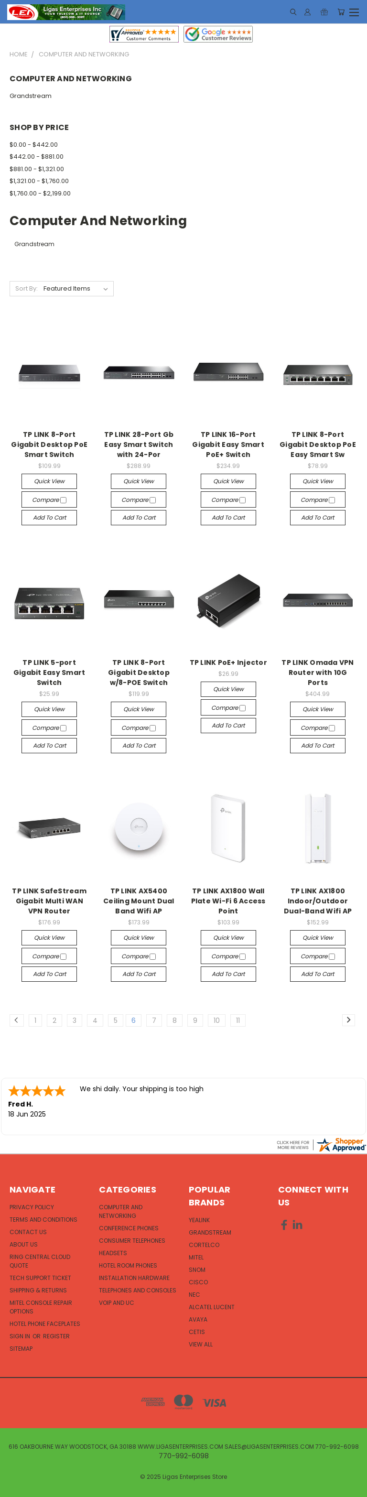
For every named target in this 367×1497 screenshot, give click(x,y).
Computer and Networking (120, 1211)
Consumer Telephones (132, 1241)
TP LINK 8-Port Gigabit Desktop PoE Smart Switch (49, 444)
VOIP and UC (116, 1303)
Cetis (197, 1332)
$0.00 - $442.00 (34, 144)
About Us (24, 1244)
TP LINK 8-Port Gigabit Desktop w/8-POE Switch (139, 672)
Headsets (113, 1253)
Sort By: (26, 288)
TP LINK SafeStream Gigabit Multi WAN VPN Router (49, 901)
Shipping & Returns (38, 1290)
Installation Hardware (134, 1278)
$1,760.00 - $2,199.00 (40, 193)
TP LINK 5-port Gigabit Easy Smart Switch (49, 672)
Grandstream (31, 95)
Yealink (199, 1220)
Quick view (49, 481)
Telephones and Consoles (137, 1290)
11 (238, 1020)
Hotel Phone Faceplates (45, 1324)
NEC (194, 1295)
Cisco (198, 1282)
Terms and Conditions (43, 1219)
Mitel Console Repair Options (41, 1307)
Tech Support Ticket (40, 1278)
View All (201, 1344)
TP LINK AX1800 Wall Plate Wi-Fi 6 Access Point (228, 901)
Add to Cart (49, 517)
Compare (49, 500)
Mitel (196, 1257)
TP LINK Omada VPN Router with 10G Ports (317, 672)
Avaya (198, 1319)
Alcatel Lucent (212, 1307)
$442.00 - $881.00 (37, 156)
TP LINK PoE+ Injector (228, 662)
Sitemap (21, 1349)
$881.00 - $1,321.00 (37, 169)
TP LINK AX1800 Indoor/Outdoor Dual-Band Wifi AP (318, 901)
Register (56, 1336)
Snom (197, 1270)
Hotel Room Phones (128, 1265)
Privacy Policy (32, 1207)
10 (217, 1020)
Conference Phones (129, 1228)
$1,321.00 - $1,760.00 (39, 180)
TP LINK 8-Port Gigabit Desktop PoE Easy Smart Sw (318, 444)
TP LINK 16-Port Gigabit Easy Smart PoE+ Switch (228, 444)
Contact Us (28, 1232)
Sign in (21, 1336)
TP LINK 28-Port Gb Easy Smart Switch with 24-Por (139, 444)
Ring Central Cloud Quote (40, 1261)
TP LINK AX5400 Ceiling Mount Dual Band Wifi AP (138, 901)
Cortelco (204, 1245)
